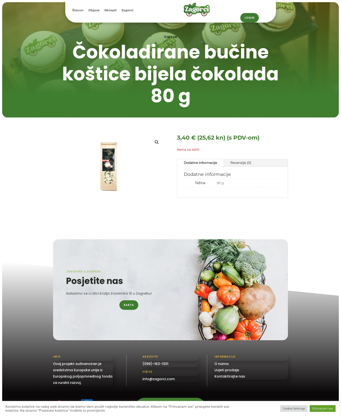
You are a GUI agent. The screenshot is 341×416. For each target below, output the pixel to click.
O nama (221, 363)
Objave (94, 10)
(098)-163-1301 (155, 363)
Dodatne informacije (200, 163)
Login (249, 18)
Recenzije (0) (240, 163)
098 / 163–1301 (257, 3)
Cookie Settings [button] (294, 408)
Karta (129, 305)
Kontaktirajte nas (229, 376)
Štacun (78, 10)
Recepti (110, 10)
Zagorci (127, 10)
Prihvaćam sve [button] (322, 408)
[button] (157, 142)
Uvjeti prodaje (226, 370)
